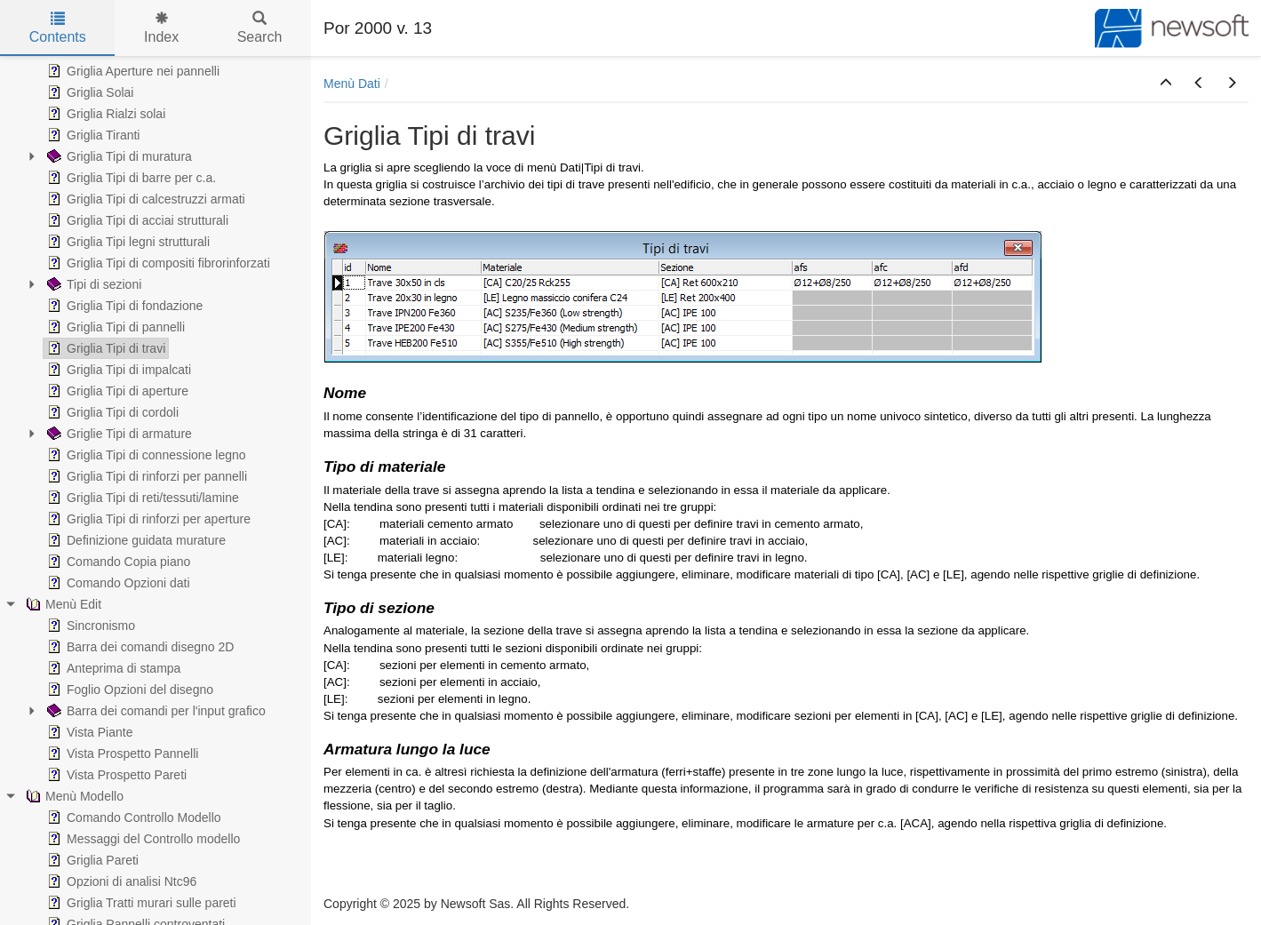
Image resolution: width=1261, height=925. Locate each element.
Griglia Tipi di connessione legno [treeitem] (145, 455)
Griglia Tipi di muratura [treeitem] (118, 156)
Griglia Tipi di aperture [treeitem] (116, 391)
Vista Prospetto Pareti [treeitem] (115, 774)
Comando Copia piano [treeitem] (117, 561)
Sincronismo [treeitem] (89, 625)
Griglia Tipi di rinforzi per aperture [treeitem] (147, 519)
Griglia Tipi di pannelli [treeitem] (114, 327)
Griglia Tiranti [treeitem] (92, 135)
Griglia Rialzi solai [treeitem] (104, 113)
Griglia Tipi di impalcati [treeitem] (117, 369)
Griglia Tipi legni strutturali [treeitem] (127, 241)
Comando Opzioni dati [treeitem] (117, 583)
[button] (1166, 83)
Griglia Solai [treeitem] (88, 92)
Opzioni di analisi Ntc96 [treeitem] (120, 881)
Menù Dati (351, 83)
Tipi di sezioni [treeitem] (92, 284)
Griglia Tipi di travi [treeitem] (104, 348)
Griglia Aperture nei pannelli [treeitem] (131, 71)
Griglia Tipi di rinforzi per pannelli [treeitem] (145, 476)
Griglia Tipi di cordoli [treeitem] (111, 412)
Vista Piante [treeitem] (88, 732)
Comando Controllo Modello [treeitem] (132, 817)
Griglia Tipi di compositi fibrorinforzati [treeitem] (157, 263)
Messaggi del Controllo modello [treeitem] (142, 838)
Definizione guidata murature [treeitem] (135, 540)
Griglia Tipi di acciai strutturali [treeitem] (136, 220)
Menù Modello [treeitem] (73, 796)
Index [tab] (161, 28)
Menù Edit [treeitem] (61, 604)
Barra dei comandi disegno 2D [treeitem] (139, 647)
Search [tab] (260, 28)
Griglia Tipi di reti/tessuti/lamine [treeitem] (141, 497)
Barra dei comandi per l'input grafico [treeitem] (155, 711)
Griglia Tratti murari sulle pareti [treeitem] (140, 902)
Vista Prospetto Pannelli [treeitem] (121, 753)
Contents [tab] (57, 28)
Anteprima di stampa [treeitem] (112, 668)
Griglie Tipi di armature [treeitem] (118, 433)
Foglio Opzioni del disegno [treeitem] (128, 689)
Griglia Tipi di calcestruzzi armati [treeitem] (144, 199)
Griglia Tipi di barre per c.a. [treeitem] (130, 177)
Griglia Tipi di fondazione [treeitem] (123, 305)
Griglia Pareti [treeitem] (91, 860)
